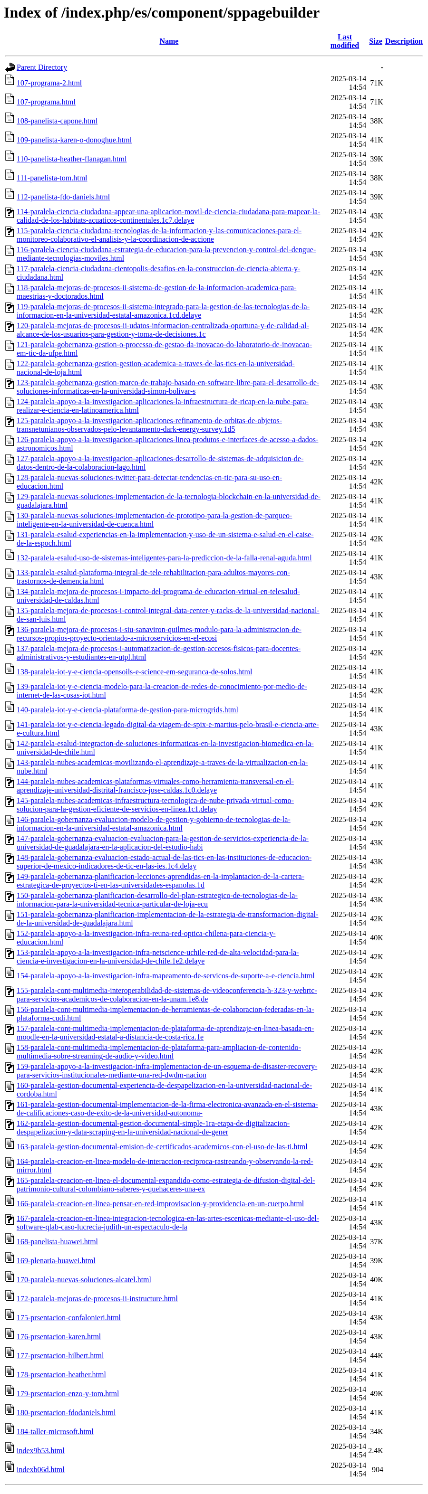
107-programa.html (46, 102)
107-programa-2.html (49, 83)
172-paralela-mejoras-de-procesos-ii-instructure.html (97, 1299)
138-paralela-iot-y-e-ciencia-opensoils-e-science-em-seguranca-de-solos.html (134, 672)
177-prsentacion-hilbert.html (60, 1356)
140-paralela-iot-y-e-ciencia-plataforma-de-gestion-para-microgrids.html (127, 710)
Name (168, 41)
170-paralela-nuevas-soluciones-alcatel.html (84, 1280)
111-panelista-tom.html (52, 178)
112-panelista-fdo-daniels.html (63, 197)
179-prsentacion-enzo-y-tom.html (68, 1394)
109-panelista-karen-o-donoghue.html (74, 140)
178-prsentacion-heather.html (61, 1375)
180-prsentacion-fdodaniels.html (66, 1413)
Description (404, 41)
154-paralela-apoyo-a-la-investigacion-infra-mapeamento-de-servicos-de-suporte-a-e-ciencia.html (166, 976)
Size (375, 41)
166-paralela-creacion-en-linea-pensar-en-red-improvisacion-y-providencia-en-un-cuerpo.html (160, 1204)
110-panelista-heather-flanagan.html (71, 159)
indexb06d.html (41, 1470)
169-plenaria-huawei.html (56, 1261)
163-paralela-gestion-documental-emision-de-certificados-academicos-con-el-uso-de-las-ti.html (162, 1147)
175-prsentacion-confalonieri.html (69, 1318)
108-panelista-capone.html (57, 121)
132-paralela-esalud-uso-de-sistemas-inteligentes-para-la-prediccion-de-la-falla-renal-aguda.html (164, 558)
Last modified (345, 41)
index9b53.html (41, 1451)
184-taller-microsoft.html (55, 1432)
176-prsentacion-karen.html (59, 1337)
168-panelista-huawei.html (57, 1242)
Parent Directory (42, 67)
